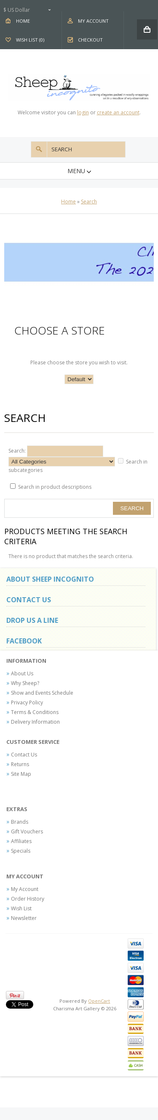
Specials (20, 850)
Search (89, 201)
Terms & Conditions (35, 712)
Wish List (21, 908)
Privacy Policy (27, 702)
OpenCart (99, 1001)
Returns (20, 764)
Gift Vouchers (27, 831)
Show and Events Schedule (42, 692)
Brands (19, 821)
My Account (93, 21)
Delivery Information (35, 721)
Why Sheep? (25, 683)
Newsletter (24, 918)
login (83, 112)
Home (23, 21)
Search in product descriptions (54, 486)
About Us (22, 673)
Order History (27, 898)
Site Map (21, 773)
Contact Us (24, 754)
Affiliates (21, 841)
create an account (118, 112)
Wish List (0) (30, 40)
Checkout (90, 40)
